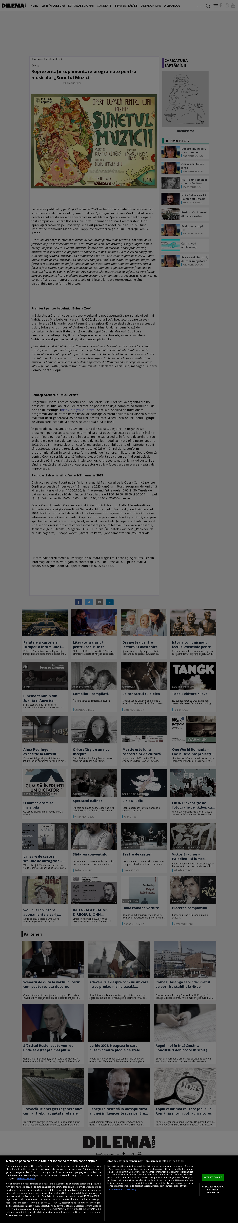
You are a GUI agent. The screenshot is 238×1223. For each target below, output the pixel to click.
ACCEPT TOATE (212, 1177)
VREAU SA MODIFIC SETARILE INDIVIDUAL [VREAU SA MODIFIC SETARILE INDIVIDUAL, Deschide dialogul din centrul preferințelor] (212, 1189)
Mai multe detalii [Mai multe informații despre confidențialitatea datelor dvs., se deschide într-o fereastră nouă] (26, 1178)
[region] (119, 1189)
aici (28, 1202)
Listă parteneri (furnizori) (121, 1189)
